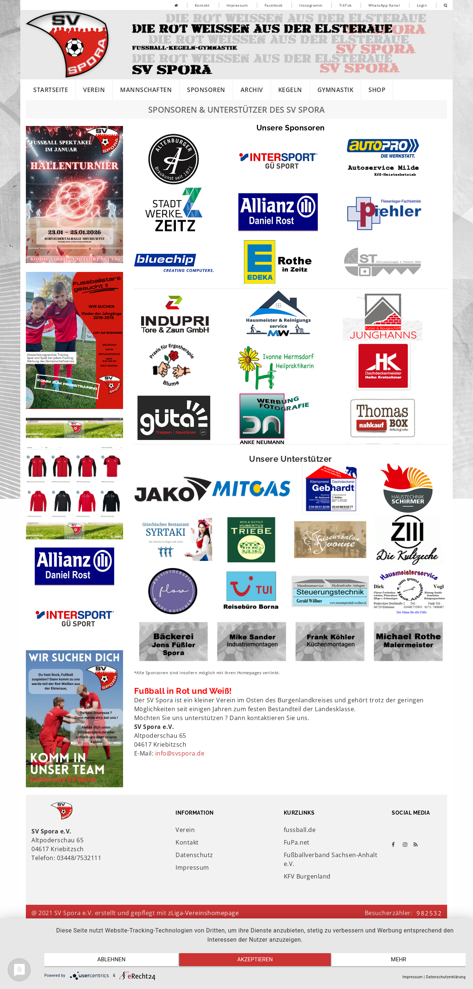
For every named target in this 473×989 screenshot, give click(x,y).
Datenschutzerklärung (446, 977)
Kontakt (202, 5)
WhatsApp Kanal (384, 5)
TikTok (345, 5)
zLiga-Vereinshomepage (203, 913)
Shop (376, 90)
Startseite (50, 90)
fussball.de (300, 830)
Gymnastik (335, 90)
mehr (403, 962)
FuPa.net (297, 842)
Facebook (274, 5)
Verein (94, 90)
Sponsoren (206, 90)
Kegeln (290, 90)
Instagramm (310, 5)
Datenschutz (194, 855)
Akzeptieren (255, 962)
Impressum (237, 5)
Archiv (252, 90)
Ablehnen (107, 962)
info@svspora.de (180, 753)
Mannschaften (146, 90)
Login (422, 5)
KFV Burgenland (307, 876)
